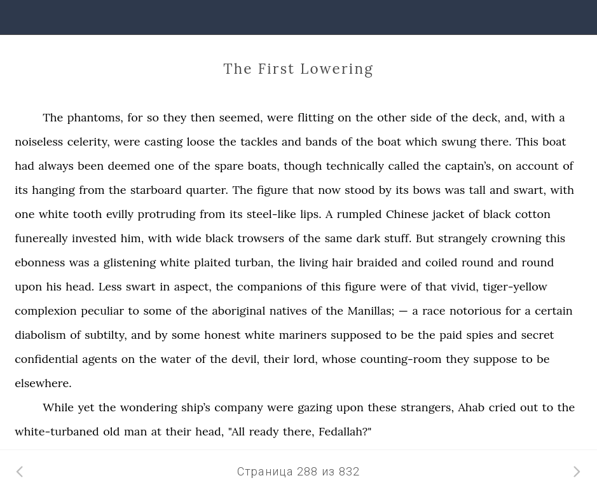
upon (28, 286)
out (529, 407)
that (303, 189)
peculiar (102, 310)
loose (201, 141)
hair (342, 262)
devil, (245, 359)
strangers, (427, 407)
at (156, 431)
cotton (533, 214)
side (421, 117)
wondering (148, 407)
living (313, 262)
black (497, 214)
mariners (303, 334)
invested (94, 238)
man (135, 431)
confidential (46, 359)
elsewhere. (43, 383)
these (382, 407)
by (385, 189)
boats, (264, 165)
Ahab (471, 407)
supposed (356, 334)
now (329, 189)
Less (110, 286)
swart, (530, 189)
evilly (120, 214)
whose (339, 359)
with (544, 117)
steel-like (271, 214)
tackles (258, 141)
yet (86, 407)
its (21, 189)
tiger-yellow (515, 286)
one (164, 165)
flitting (316, 117)
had (24, 165)
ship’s (195, 407)
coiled (441, 262)
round (478, 262)
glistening (130, 262)
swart (141, 286)
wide (189, 238)
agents (99, 359)
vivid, (465, 286)
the (364, 117)
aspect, (193, 286)
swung (458, 141)
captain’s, (469, 165)
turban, (254, 262)
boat (389, 141)
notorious (475, 310)
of (441, 117)
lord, (305, 359)
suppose (496, 359)
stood (359, 189)
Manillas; (370, 310)
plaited (212, 262)
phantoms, (95, 117)
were (280, 117)
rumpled (359, 214)
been (91, 165)
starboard (156, 189)
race (433, 310)
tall (477, 189)
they (174, 117)
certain (553, 310)
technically (355, 165)
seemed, (241, 117)
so (153, 117)
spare (229, 165)
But (425, 238)
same (338, 238)
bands (322, 141)
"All (236, 431)
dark (368, 238)
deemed (129, 165)
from (91, 189)
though (303, 165)
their (276, 359)
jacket (449, 214)
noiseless (39, 141)
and (291, 141)
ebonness (40, 262)
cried (502, 407)
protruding (166, 214)
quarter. (207, 189)
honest (222, 334)
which (421, 141)
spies (480, 334)
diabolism (40, 334)
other (391, 117)
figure (272, 189)
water (176, 359)
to (133, 310)
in (165, 286)
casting (163, 141)
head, (209, 431)
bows (427, 189)
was (454, 189)
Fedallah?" (345, 431)
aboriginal (239, 310)
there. (495, 141)
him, (132, 238)
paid (450, 334)
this (555, 238)
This (527, 141)
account (537, 165)
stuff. (398, 238)
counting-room (401, 359)
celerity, (88, 141)
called (403, 165)
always (56, 165)
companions (269, 286)
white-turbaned (57, 431)
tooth (87, 214)
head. (79, 286)
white (54, 214)
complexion (45, 310)
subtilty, (106, 334)
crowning (516, 238)
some (157, 310)
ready (264, 431)
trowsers (261, 238)
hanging (53, 189)
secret (537, 334)
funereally (41, 238)
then (203, 117)
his (54, 286)
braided (377, 262)
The (53, 117)
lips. (310, 214)
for (134, 117)
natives (288, 310)
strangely (462, 238)
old (111, 431)
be (407, 334)
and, (516, 117)
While (58, 407)
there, (298, 431)
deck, (486, 117)
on (344, 117)
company (238, 407)
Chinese (407, 214)
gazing (315, 407)
